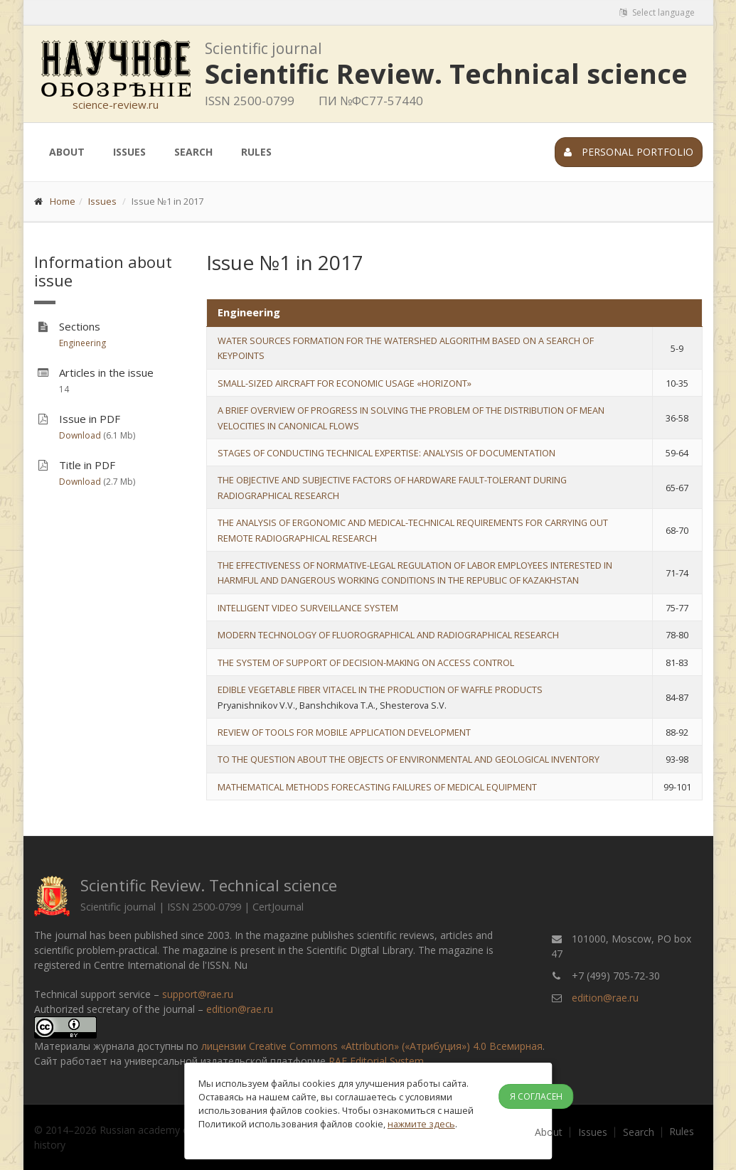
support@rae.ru (197, 994)
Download (80, 435)
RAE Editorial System (376, 1061)
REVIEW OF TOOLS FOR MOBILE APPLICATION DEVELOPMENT (344, 732)
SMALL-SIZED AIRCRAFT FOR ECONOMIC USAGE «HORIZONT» (344, 383)
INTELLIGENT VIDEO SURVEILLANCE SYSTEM (308, 607)
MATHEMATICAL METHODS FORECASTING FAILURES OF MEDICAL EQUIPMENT (377, 786)
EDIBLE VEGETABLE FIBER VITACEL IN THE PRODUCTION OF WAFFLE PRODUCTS (380, 689)
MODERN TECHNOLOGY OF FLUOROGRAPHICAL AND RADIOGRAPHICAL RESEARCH (388, 634)
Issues (129, 152)
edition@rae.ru (239, 1009)
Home (62, 201)
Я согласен (536, 1096)
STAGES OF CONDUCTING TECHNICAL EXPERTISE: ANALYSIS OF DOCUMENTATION (386, 452)
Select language (657, 12)
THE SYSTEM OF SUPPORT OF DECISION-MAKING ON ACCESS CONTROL (366, 662)
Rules (256, 152)
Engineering (82, 343)
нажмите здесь (421, 1123)
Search (193, 152)
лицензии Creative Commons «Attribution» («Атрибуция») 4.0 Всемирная (372, 1046)
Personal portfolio (628, 152)
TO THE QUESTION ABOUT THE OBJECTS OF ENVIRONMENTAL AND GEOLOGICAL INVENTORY (408, 759)
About (67, 152)
